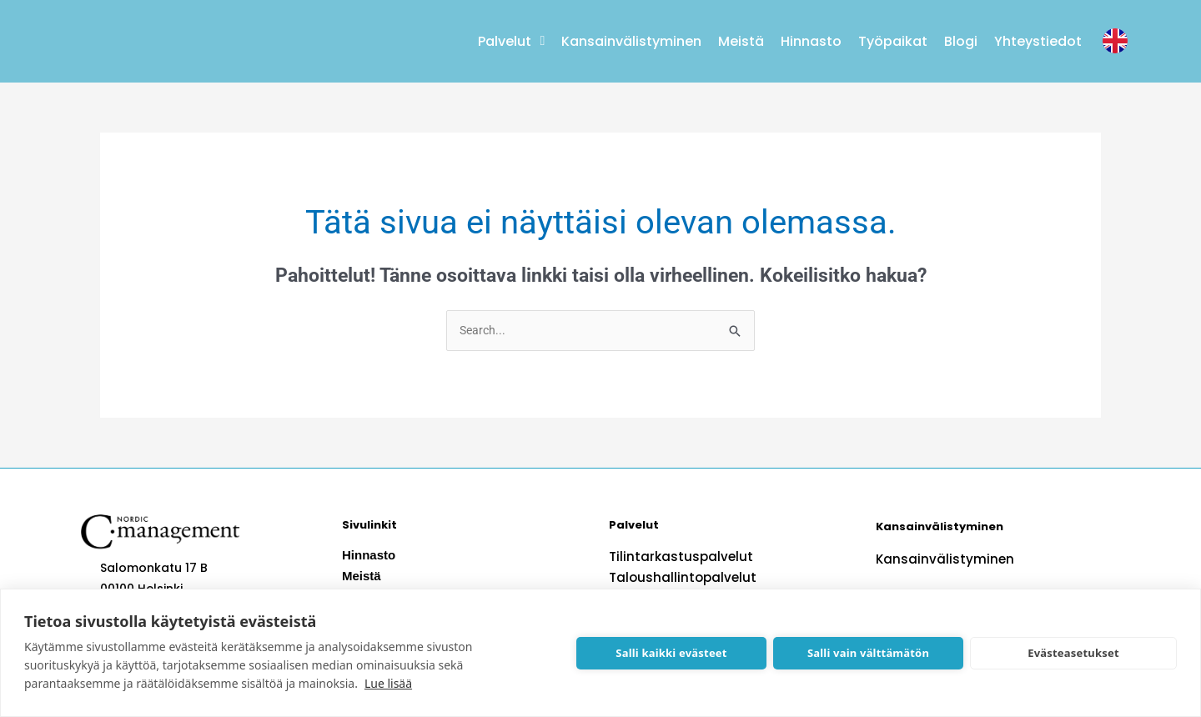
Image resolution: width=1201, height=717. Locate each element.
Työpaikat (892, 41)
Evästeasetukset (1073, 652)
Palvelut (511, 41)
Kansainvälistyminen (631, 41)
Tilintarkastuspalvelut (675, 558)
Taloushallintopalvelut (677, 579)
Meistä (741, 41)
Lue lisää (388, 683)
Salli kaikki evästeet (671, 652)
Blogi (960, 41)
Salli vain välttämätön (868, 652)
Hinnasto (811, 41)
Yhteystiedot (1038, 41)
